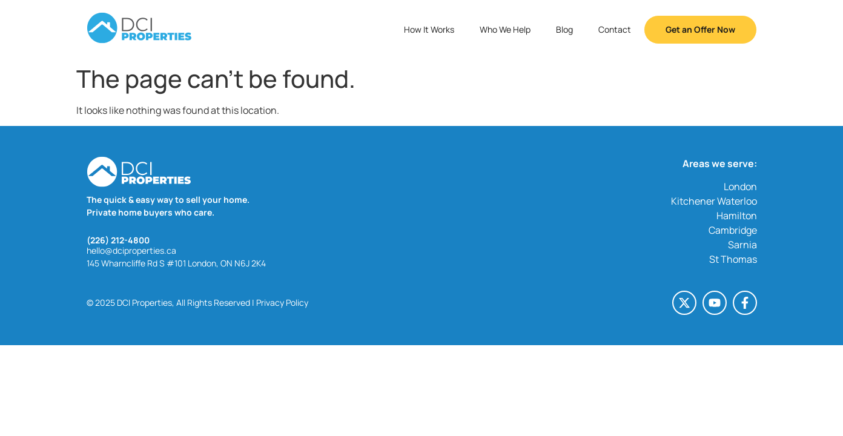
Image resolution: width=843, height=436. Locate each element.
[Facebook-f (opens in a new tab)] (745, 303)
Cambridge (733, 230)
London (740, 186)
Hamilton (736, 215)
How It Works (429, 29)
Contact (614, 29)
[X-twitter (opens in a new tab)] (684, 303)
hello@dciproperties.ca (131, 250)
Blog (564, 29)
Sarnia (742, 244)
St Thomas (733, 259)
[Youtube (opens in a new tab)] (714, 303)
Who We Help (505, 29)
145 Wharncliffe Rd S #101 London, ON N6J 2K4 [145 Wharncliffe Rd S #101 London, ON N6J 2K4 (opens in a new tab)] (176, 263)
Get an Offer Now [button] (700, 29)
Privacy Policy (282, 302)
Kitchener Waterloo (714, 201)
